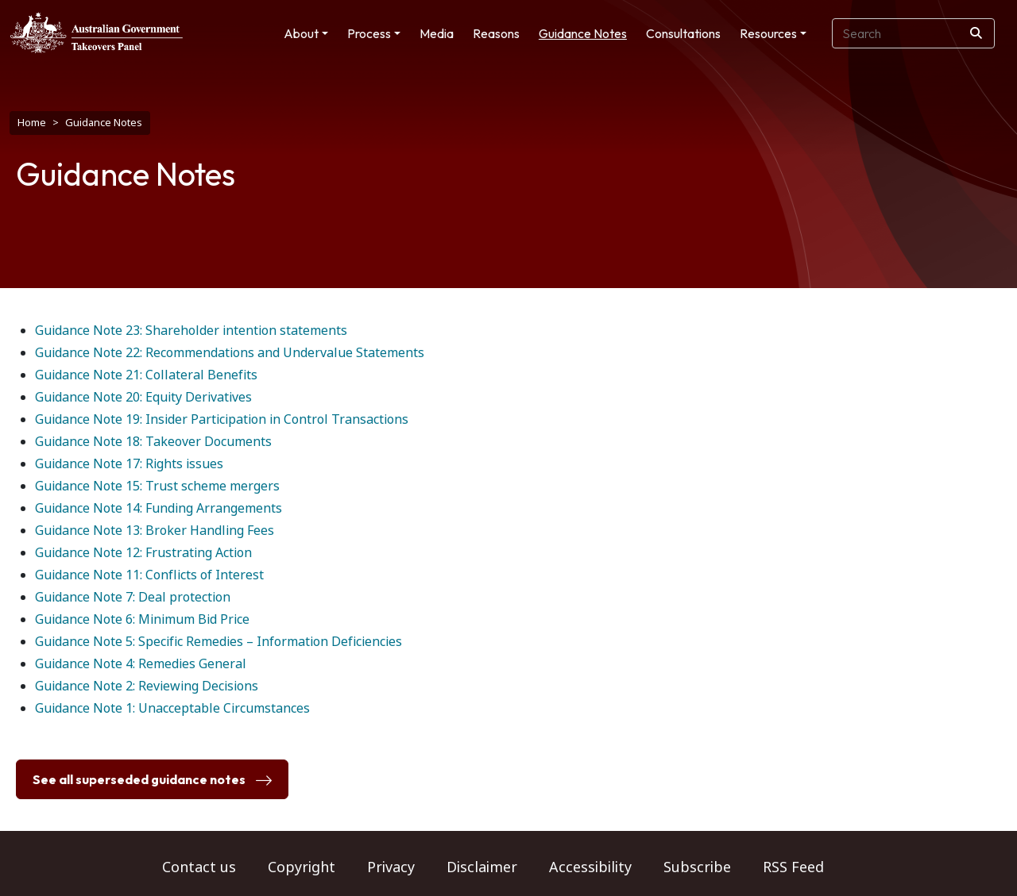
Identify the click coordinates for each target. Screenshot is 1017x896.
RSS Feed (793, 867)
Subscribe (697, 867)
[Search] (976, 33)
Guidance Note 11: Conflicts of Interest (149, 575)
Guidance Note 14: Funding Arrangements (158, 508)
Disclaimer (482, 867)
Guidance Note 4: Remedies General (140, 664)
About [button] (301, 33)
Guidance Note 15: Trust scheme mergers (157, 486)
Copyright (301, 867)
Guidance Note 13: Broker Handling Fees (154, 530)
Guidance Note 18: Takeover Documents (153, 442)
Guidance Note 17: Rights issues (129, 464)
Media (437, 33)
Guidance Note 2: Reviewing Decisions (146, 686)
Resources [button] (768, 33)
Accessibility (590, 867)
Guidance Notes (583, 33)
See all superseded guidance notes (152, 780)
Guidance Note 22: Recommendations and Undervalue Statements (229, 353)
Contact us (199, 867)
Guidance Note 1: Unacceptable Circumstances (172, 708)
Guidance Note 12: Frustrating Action (143, 553)
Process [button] (369, 33)
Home (31, 122)
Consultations (683, 33)
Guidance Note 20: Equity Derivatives (143, 397)
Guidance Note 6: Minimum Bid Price (142, 619)
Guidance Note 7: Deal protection (132, 597)
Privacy (391, 867)
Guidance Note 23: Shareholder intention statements (191, 330)
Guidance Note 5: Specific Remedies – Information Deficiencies (218, 642)
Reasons (496, 33)
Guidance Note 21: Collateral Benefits (146, 375)
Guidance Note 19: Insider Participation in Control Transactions (221, 419)
